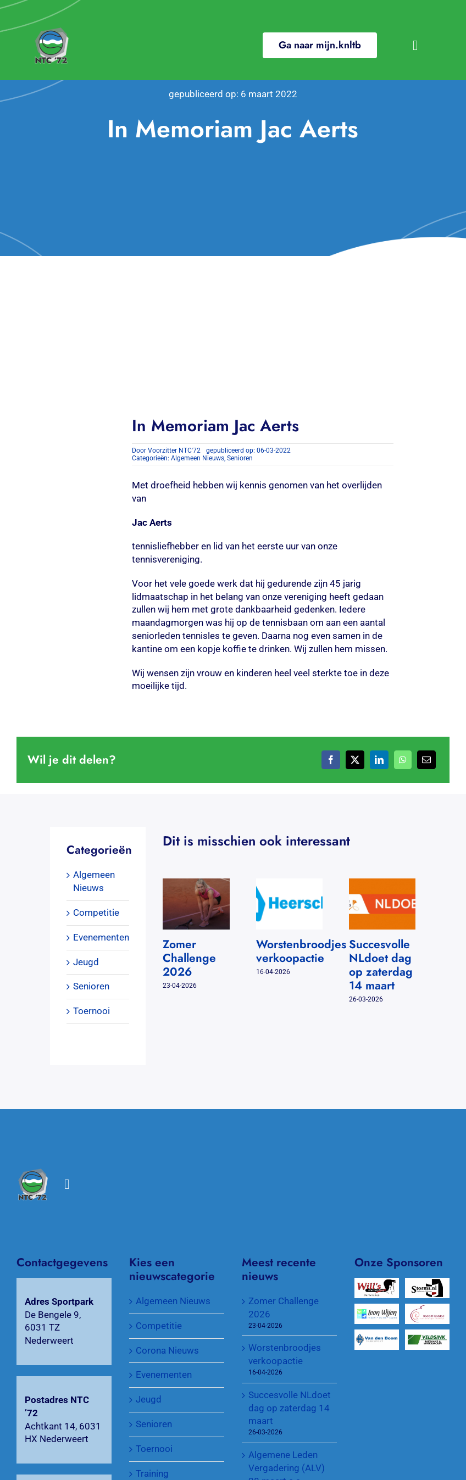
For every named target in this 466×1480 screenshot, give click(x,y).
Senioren (240, 458)
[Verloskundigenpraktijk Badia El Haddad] (427, 1309)
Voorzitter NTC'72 (174, 450)
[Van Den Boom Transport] (377, 1335)
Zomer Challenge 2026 (189, 958)
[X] (355, 760)
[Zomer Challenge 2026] (196, 883)
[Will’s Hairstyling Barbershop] (377, 1283)
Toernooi (91, 1010)
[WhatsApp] (402, 760)
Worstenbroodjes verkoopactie (301, 951)
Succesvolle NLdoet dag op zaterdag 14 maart (381, 965)
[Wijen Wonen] (377, 1309)
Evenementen (101, 937)
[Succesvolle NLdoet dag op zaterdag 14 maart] (382, 883)
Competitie (96, 912)
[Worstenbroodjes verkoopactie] (289, 883)
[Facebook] (331, 760)
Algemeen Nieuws (197, 458)
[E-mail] (426, 760)
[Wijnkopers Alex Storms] (427, 1283)
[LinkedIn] (379, 760)
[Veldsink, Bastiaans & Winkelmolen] (427, 1335)
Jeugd (86, 961)
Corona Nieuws (167, 1350)
